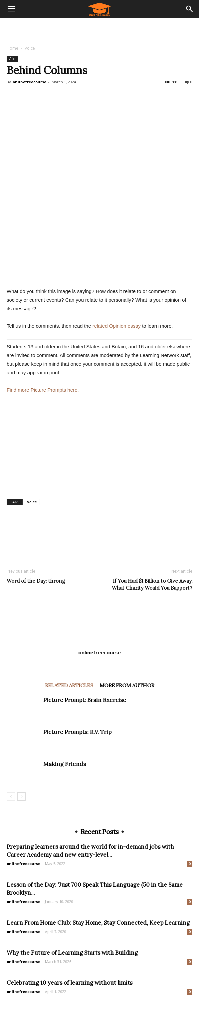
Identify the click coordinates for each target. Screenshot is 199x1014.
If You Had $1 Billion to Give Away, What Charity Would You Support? (152, 584)
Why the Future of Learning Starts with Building (72, 952)
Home (12, 48)
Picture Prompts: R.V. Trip (77, 732)
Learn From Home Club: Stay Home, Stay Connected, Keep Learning (98, 922)
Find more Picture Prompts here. (43, 390)
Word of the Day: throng (36, 581)
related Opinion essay (117, 326)
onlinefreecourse (29, 81)
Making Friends (64, 764)
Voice (30, 48)
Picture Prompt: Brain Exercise (84, 700)
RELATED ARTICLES (69, 685)
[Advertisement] (99, 29)
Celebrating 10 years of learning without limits (69, 982)
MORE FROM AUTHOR (127, 685)
